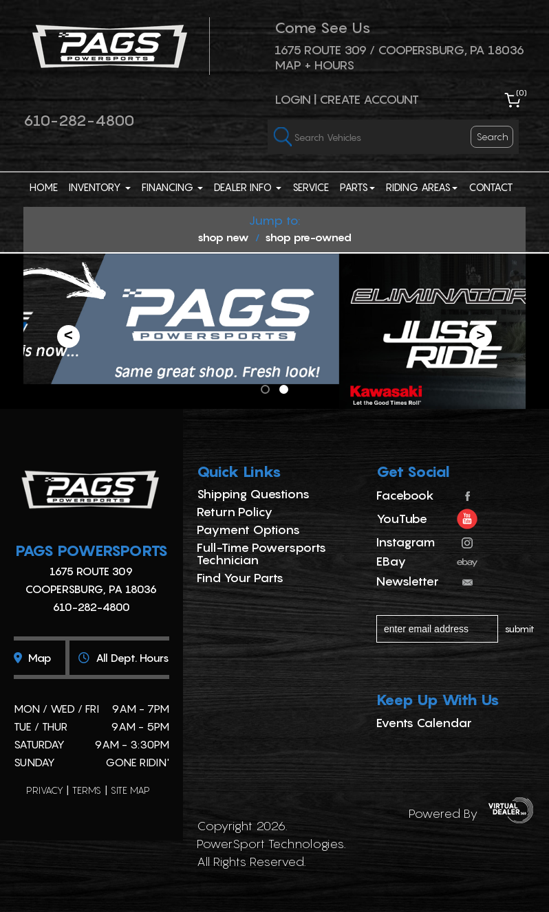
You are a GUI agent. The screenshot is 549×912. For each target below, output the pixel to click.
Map (33, 658)
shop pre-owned (308, 237)
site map (130, 790)
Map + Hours (314, 65)
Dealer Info (247, 187)
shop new (223, 237)
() (521, 92)
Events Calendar (424, 722)
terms (86, 790)
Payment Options (248, 529)
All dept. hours (123, 658)
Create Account (369, 99)
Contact (491, 187)
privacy (44, 790)
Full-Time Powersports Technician (261, 553)
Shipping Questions (253, 494)
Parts (357, 187)
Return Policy (234, 511)
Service (310, 187)
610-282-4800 (78, 120)
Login (292, 99)
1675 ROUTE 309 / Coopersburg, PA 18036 (399, 50)
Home (44, 187)
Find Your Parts (240, 577)
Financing (172, 187)
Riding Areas (422, 187)
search (492, 136)
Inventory (100, 187)
